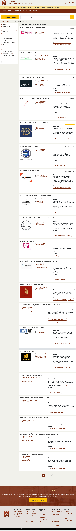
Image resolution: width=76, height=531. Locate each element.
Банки (56, 255)
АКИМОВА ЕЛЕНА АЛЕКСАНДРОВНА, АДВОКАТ (34, 418)
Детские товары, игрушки (60, 299)
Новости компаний (33, 10)
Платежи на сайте (68, 520)
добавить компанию (38, 500)
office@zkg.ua (39, 33)
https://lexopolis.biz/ (40, 177)
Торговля (5, 57)
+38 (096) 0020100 (40, 264)
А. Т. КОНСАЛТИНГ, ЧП (27, 351)
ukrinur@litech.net (39, 201)
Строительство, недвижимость (6, 30)
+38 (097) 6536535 (25, 378)
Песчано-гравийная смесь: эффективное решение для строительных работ (56, 523)
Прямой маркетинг (43, 519)
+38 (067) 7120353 (40, 150)
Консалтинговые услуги (60, 47)
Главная (5, 7)
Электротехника (6, 26)
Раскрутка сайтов (43, 522)
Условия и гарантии (68, 516)
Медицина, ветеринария (8, 42)
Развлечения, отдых (7, 53)
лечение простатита (52, 14)
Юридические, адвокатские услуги (62, 44)
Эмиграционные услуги (60, 279)
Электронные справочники (42, 515)
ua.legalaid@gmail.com (40, 265)
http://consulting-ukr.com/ (41, 357)
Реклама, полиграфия (7, 51)
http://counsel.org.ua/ (26, 460)
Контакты (57, 7)
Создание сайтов (42, 521)
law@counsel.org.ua (26, 459)
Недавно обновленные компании (20, 10)
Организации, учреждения (9, 44)
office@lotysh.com (40, 84)
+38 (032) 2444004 (40, 32)
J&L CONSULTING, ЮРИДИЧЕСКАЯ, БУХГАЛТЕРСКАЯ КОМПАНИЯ (40, 305)
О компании (66, 511)
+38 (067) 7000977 (40, 224)
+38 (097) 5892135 (25, 457)
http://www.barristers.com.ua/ (28, 440)
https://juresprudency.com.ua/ (42, 267)
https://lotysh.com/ (40, 85)
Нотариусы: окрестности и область (62, 235)
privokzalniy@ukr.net (40, 289)
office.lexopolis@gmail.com (41, 176)
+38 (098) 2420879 (40, 58)
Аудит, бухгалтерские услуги (61, 117)
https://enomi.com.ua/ (40, 151)
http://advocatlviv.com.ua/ (27, 381)
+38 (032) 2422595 (40, 128)
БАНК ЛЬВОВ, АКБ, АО (27, 241)
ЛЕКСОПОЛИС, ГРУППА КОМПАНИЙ (31, 171)
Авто (4, 24)
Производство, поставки (8, 49)
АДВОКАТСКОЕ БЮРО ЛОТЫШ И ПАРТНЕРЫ (33, 77)
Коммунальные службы (8, 36)
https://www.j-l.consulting (27, 311)
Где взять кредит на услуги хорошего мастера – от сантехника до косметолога (56, 517)
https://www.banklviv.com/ (41, 246)
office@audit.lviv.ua (40, 103)
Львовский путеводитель (47, 7)
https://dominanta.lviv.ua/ (41, 131)
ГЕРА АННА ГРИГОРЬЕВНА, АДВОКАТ (31, 454)
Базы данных (41, 512)
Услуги (4, 47)
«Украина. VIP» (29, 519)
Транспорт (5, 59)
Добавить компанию (10, 17)
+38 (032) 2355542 (40, 200)
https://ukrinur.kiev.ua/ (40, 202)
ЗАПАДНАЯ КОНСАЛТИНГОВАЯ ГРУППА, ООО (34, 28)
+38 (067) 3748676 (40, 355)
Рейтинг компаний (7, 10)
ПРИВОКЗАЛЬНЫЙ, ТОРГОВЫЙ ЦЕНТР (32, 285)
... (59, 39)
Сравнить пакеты (30, 521)
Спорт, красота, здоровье (8, 55)
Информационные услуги (34, 7)
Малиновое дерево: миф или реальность (57, 512)
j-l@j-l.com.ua (24, 309)
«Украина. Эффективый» (31, 515)
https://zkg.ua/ (39, 34)
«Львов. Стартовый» (30, 511)
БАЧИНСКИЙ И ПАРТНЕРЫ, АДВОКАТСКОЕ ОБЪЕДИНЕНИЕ (38, 261)
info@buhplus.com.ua (40, 59)
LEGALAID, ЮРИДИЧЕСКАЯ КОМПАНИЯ (32, 327)
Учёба (4, 46)
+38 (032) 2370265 (40, 288)
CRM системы (42, 517)
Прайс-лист (66, 518)
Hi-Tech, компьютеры (7, 33)
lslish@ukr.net (39, 225)
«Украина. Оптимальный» (29, 517)
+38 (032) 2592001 (25, 308)
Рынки (70, 299)
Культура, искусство (7, 38)
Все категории (5, 62)
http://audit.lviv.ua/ (39, 105)
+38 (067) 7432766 (40, 83)
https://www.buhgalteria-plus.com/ (43, 60)
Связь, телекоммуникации (8, 34)
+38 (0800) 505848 (40, 244)
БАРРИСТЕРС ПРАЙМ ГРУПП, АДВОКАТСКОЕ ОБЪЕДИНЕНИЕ (39, 434)
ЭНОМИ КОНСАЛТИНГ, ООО (29, 146)
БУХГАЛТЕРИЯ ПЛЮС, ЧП (28, 52)
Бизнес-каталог (12, 7)
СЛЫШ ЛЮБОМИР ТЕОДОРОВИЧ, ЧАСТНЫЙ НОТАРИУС (37, 217)
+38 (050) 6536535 (25, 437)
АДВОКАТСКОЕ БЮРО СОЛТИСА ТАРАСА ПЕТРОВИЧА (36, 398)
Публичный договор (68, 513)
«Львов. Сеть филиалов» (31, 513)
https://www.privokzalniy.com (42, 291)
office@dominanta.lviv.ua (41, 129)
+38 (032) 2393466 (40, 102)
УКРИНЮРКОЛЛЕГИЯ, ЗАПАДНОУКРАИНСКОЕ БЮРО (36, 195)
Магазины (5, 40)
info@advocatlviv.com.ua (27, 380)
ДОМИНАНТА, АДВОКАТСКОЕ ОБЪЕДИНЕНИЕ (34, 123)
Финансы (5, 28)
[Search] (45, 17)
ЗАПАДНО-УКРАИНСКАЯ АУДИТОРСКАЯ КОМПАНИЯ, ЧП (37, 98)
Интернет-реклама (22, 7)
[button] (69, 2)
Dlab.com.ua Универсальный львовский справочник (20, 2)
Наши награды (67, 515)
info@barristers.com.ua (26, 439)
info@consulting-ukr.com (41, 356)
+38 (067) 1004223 (40, 175)
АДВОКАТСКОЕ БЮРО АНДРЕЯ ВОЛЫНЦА (33, 375)
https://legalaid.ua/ (39, 333)
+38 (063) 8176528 (25, 421)
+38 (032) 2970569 (25, 401)
